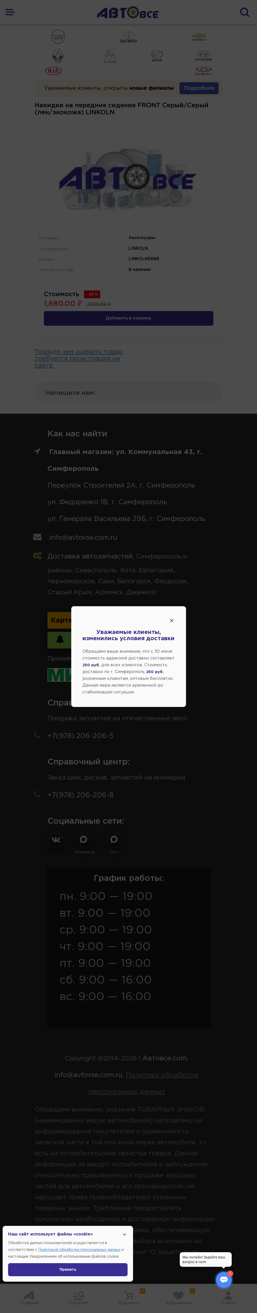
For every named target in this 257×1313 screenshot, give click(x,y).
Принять (67, 1269)
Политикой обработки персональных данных (79, 1249)
